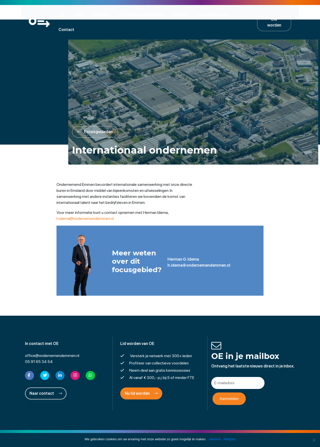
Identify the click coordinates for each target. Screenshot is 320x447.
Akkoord (215, 439)
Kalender (103, 14)
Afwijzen (229, 439)
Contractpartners (214, 14)
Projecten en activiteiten (143, 14)
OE (63, 14)
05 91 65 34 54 (39, 346)
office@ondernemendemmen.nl (52, 340)
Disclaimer (131, 430)
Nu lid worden (141, 378)
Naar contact (46, 378)
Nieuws (182, 14)
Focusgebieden (96, 117)
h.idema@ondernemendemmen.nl (86, 204)
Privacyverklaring (160, 430)
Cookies (199, 430)
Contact (248, 14)
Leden (80, 14)
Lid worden (277, 14)
